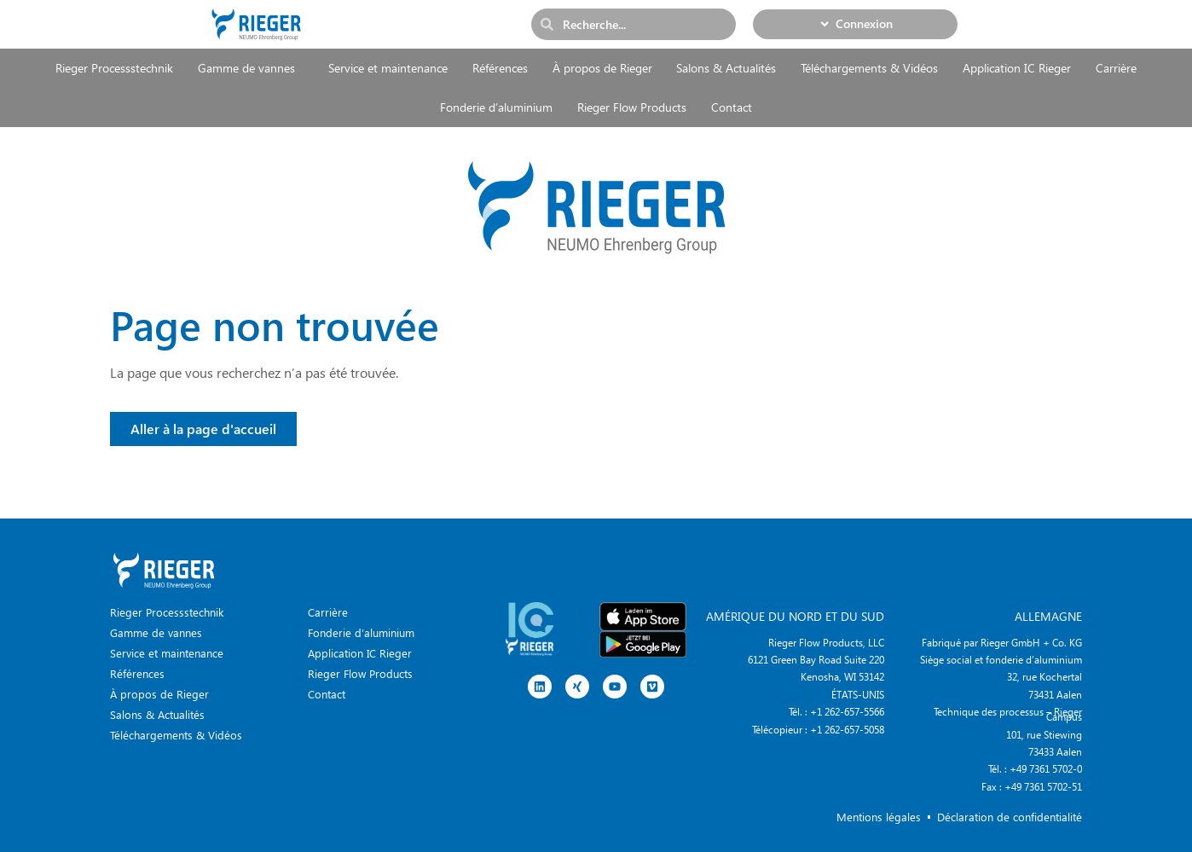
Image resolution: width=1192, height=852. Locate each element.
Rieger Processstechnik (114, 68)
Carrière (1116, 68)
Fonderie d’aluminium (496, 107)
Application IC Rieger (1017, 68)
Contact (731, 107)
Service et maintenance (388, 68)
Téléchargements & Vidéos (869, 68)
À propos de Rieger (602, 68)
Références (500, 68)
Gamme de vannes (251, 68)
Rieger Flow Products (631, 107)
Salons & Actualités (726, 68)
